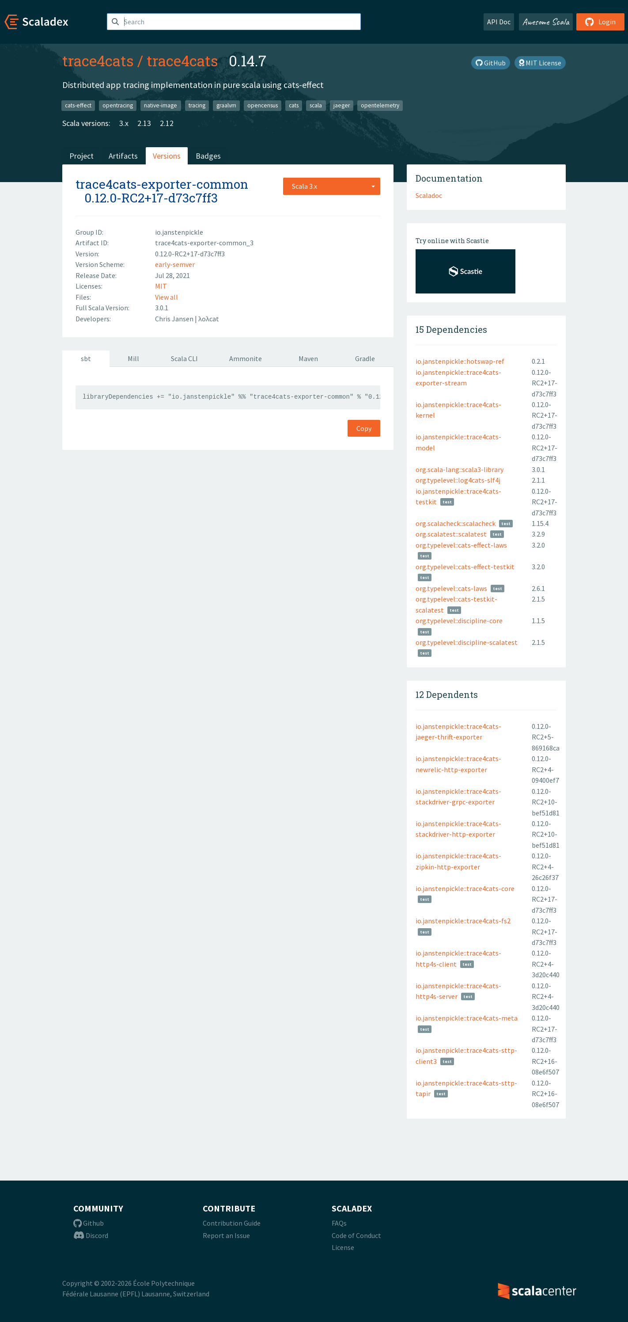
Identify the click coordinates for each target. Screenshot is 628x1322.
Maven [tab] (308, 358)
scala (316, 105)
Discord (90, 1235)
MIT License (540, 62)
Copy (363, 428)
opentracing (117, 105)
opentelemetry (380, 105)
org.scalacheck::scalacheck (456, 523)
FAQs (339, 1223)
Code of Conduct (356, 1235)
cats (294, 105)
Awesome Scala (545, 21)
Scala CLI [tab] (184, 358)
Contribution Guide (232, 1223)
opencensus (262, 105)
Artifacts (123, 156)
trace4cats (98, 60)
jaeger (341, 105)
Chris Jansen (175, 318)
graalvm (226, 105)
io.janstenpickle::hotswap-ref (460, 361)
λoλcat (208, 318)
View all (166, 297)
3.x (124, 123)
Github (88, 1223)
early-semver (175, 264)
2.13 (144, 123)
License (343, 1247)
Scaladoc (429, 195)
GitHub (491, 62)
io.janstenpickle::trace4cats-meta (467, 1017)
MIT (161, 286)
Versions (167, 156)
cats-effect (78, 105)
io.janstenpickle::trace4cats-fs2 (463, 920)
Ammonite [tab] (245, 358)
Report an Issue (226, 1235)
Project (81, 156)
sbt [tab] (86, 358)
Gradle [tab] (365, 358)
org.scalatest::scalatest (451, 534)
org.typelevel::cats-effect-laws (461, 545)
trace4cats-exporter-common (162, 184)
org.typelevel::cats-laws (451, 588)
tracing (197, 105)
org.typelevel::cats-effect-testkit (465, 566)
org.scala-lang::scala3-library (459, 469)
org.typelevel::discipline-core (459, 620)
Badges (208, 156)
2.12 (167, 123)
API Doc (499, 21)
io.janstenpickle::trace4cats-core (465, 888)
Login (600, 21)
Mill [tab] (133, 358)
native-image (160, 105)
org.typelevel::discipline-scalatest (467, 642)
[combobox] (331, 186)
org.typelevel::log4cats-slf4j (458, 480)
